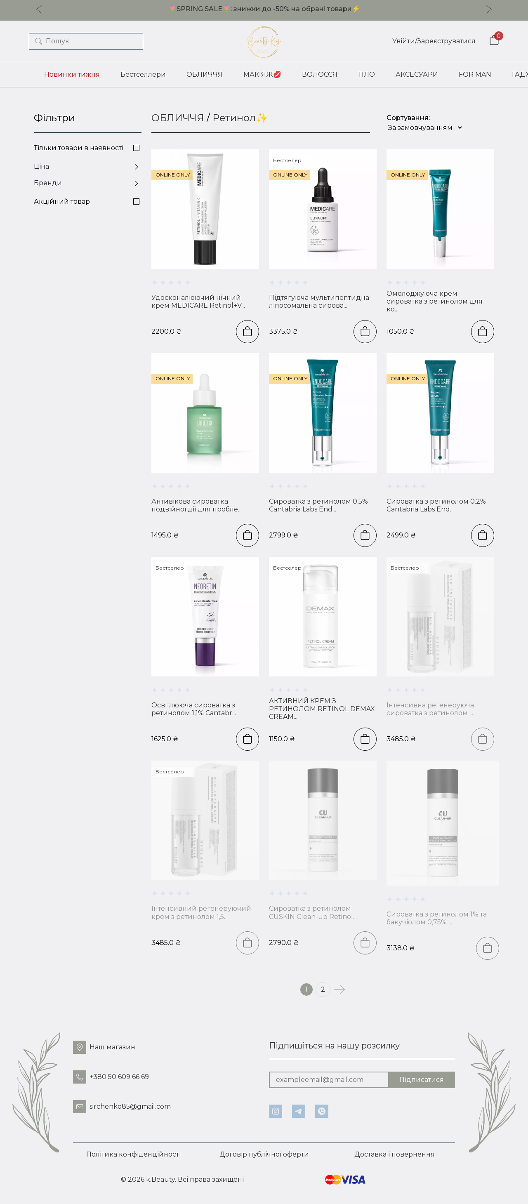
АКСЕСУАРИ (417, 74)
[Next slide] (491, 9)
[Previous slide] (36, 9)
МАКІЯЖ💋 (262, 74)
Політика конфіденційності (133, 1154)
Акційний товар (62, 201)
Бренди (48, 183)
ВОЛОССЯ (319, 74)
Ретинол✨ (240, 118)
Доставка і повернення (394, 1154)
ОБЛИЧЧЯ (204, 74)
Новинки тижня (72, 74)
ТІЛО (366, 74)
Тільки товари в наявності (78, 148)
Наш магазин (104, 1047)
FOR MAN (475, 74)
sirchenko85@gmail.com (122, 1106)
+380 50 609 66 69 (111, 1077)
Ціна (41, 166)
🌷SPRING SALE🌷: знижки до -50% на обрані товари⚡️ (264, 9)
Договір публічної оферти (264, 1154)
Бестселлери (143, 74)
